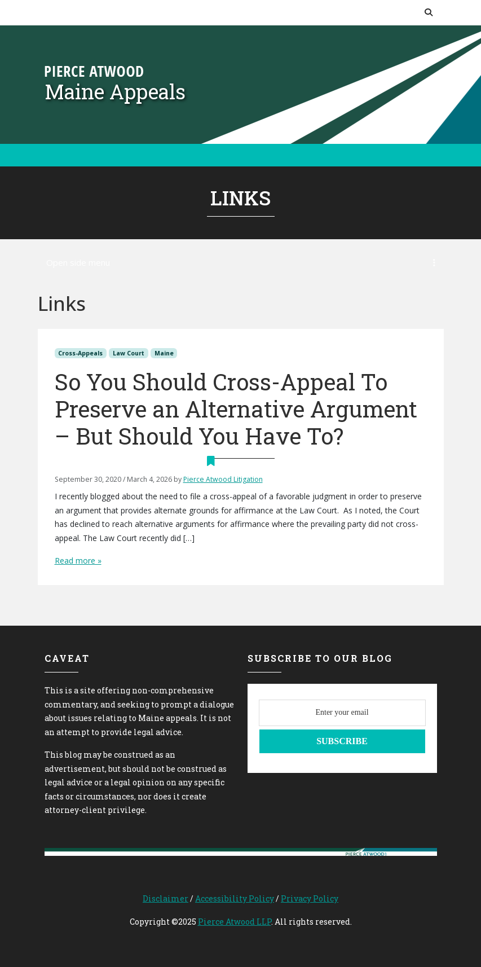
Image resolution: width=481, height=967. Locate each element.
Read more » (78, 560)
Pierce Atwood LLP (234, 921)
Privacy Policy (309, 898)
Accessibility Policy (234, 898)
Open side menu (240, 262)
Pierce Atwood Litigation (223, 479)
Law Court (128, 353)
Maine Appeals (115, 91)
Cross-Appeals (80, 353)
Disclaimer (165, 898)
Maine (164, 353)
